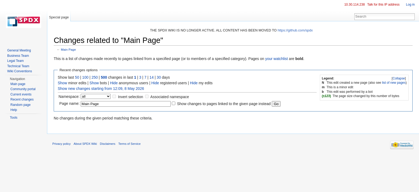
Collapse (399, 78)
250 (94, 77)
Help (13, 110)
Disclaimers (107, 143)
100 (85, 77)
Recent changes (22, 99)
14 (151, 77)
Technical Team (18, 66)
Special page (59, 17)
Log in (410, 4)
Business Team (18, 56)
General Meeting (19, 50)
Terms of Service (129, 143)
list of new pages (394, 83)
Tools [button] (13, 117)
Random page (20, 105)
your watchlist (276, 59)
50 (77, 77)
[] (399, 78)
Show (62, 83)
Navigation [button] (17, 79)
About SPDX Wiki (85, 143)
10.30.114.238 (354, 4)
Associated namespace (169, 97)
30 (159, 77)
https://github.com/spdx (295, 30)
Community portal (23, 89)
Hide (114, 83)
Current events (21, 94)
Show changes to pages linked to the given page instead (223, 104)
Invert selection (130, 97)
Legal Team (15, 61)
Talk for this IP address (383, 4)
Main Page (68, 49)
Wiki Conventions (19, 71)
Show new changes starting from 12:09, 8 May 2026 (101, 88)
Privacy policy (61, 143)
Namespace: (69, 96)
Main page (17, 84)
